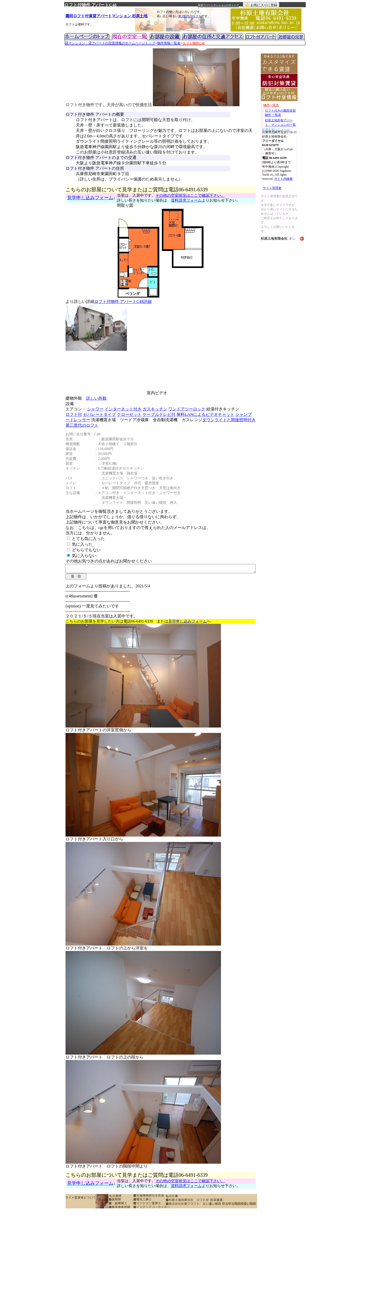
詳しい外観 (96, 398)
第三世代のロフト (82, 425)
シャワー (95, 409)
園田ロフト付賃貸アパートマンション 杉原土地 (106, 16)
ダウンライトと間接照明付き (229, 420)
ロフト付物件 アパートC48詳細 (123, 301)
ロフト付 (74, 414)
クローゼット (129, 414)
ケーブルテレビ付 (159, 414)
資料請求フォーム (186, 200)
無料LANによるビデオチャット (205, 414)
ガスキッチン (155, 409)
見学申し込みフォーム (90, 197)
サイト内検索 (283, 179)
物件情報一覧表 (168, 43)
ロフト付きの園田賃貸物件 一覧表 (280, 113)
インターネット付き (123, 409)
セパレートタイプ (99, 414)
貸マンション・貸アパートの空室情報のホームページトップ (110, 43)
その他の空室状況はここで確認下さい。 (190, 195)
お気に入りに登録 (261, 5)
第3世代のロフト (189, 16)
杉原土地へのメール (276, 129)
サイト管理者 (272, 188)
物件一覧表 (271, 105)
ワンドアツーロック (186, 409)
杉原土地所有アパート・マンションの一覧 (280, 123)
